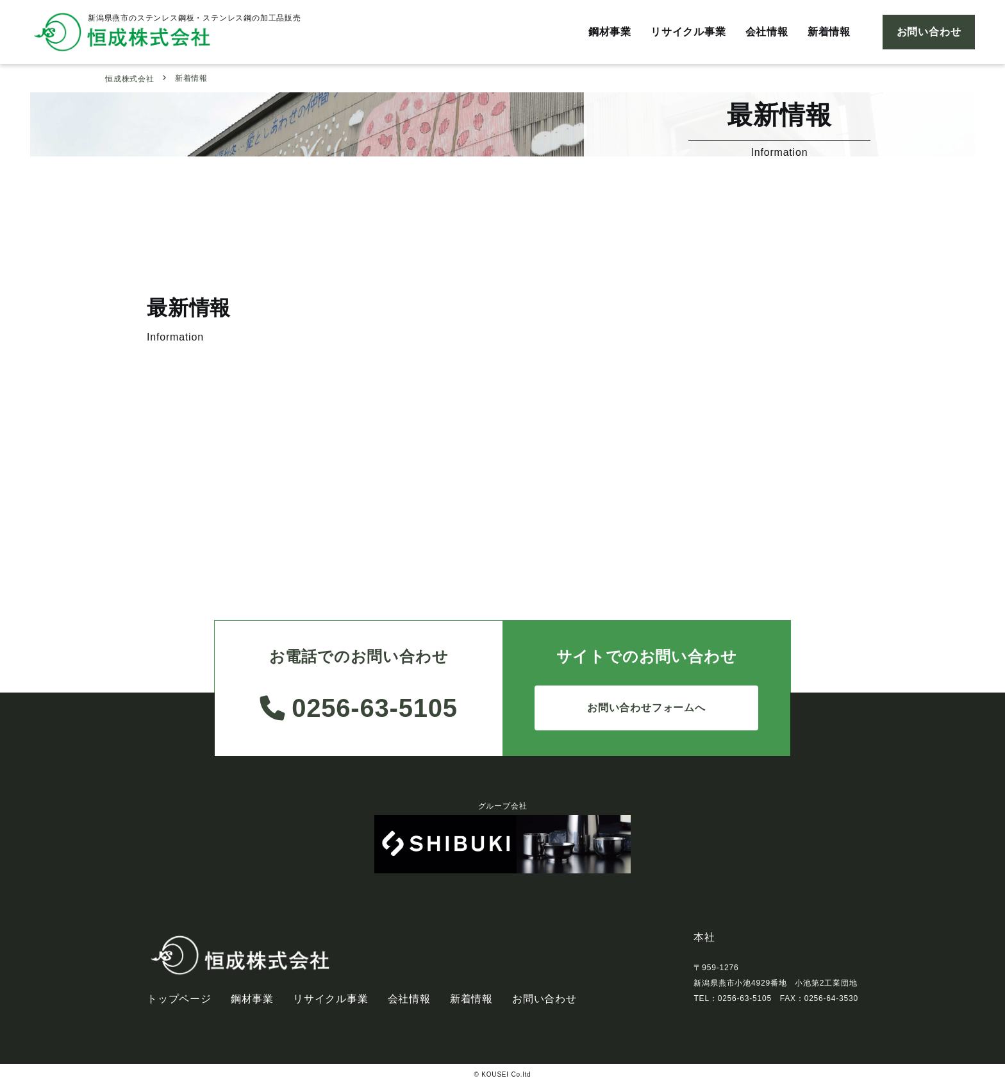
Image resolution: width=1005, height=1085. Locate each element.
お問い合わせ (929, 31)
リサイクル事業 (688, 31)
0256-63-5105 (359, 708)
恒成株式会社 (129, 78)
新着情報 (829, 31)
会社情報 (766, 31)
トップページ (179, 998)
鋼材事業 (609, 31)
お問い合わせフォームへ (646, 707)
